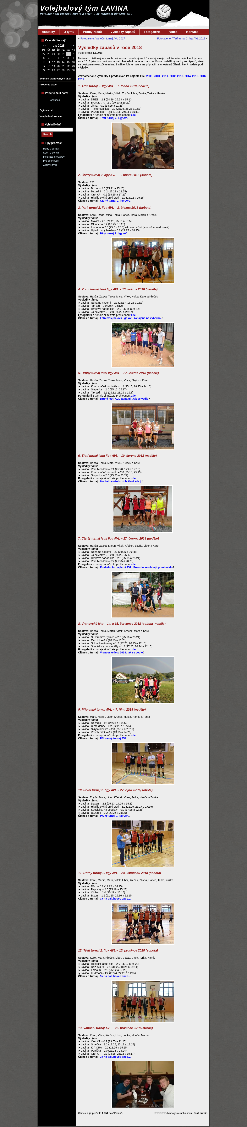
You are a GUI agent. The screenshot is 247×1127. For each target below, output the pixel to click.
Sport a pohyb (51, 152)
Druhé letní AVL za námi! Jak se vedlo (124, 398)
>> (72, 45)
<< (44, 45)
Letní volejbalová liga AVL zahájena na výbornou (131, 318)
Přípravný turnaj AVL (113, 738)
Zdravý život (50, 164)
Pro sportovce (51, 160)
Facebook (54, 100)
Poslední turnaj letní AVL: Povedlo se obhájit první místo (136, 567)
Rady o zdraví (51, 148)
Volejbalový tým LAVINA (84, 8)
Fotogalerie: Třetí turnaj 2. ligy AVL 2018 (181, 38)
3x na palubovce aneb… (115, 898)
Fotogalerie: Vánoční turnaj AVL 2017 (102, 38)
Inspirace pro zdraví (54, 156)
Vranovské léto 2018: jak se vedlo (121, 652)
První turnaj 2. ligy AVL (114, 815)
